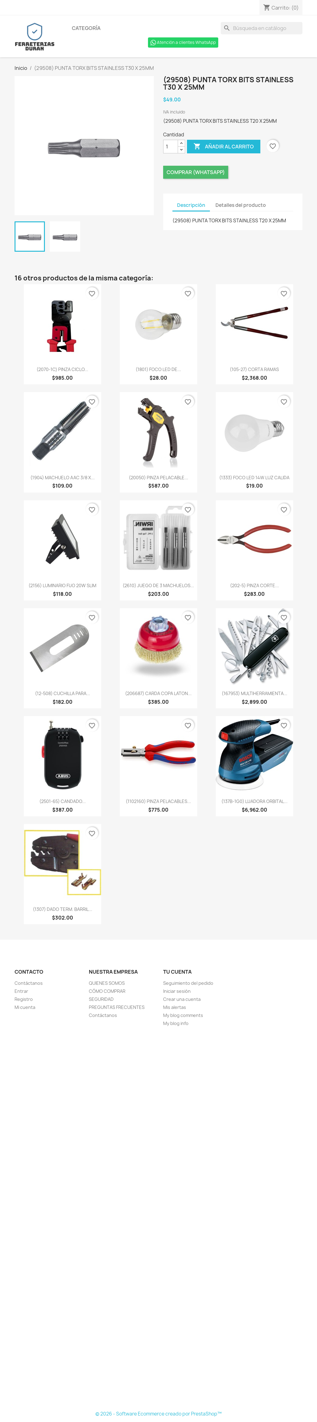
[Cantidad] (170, 146)
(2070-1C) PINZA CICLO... (62, 369)
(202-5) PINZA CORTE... (254, 585)
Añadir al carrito (223, 147)
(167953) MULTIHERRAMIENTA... (254, 693)
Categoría (86, 28)
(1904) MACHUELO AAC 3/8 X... (62, 477)
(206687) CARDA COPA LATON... (158, 693)
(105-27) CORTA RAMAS (254, 369)
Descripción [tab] (191, 205)
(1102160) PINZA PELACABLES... (158, 801)
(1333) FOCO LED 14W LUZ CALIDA (254, 477)
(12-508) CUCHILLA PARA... (62, 693)
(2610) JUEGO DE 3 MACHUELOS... (158, 585)
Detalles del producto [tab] (240, 205)
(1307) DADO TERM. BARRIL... (62, 909)
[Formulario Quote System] (158, 1219)
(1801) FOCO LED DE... (158, 369)
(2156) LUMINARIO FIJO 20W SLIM (62, 585)
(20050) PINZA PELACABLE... (158, 477)
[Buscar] (261, 28)
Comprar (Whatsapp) (196, 172)
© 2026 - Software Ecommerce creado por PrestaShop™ (158, 1414)
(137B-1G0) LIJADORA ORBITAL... (254, 801)
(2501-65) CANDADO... (62, 801)
